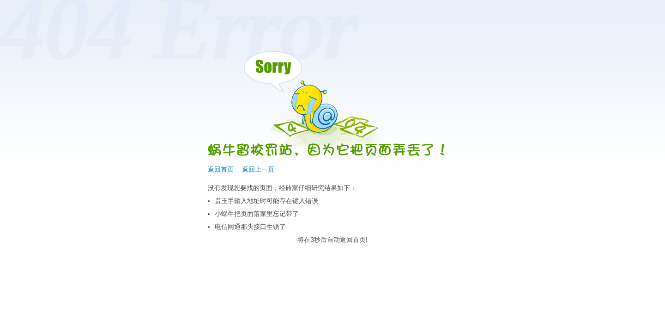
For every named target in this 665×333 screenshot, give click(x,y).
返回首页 (221, 169)
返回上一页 (258, 169)
